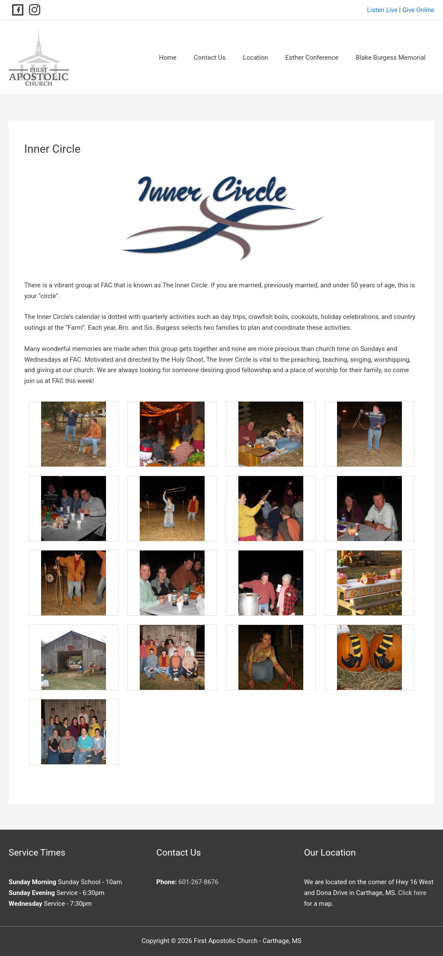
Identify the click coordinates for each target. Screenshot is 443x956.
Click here (412, 893)
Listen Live (381, 10)
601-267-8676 (198, 882)
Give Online (418, 10)
